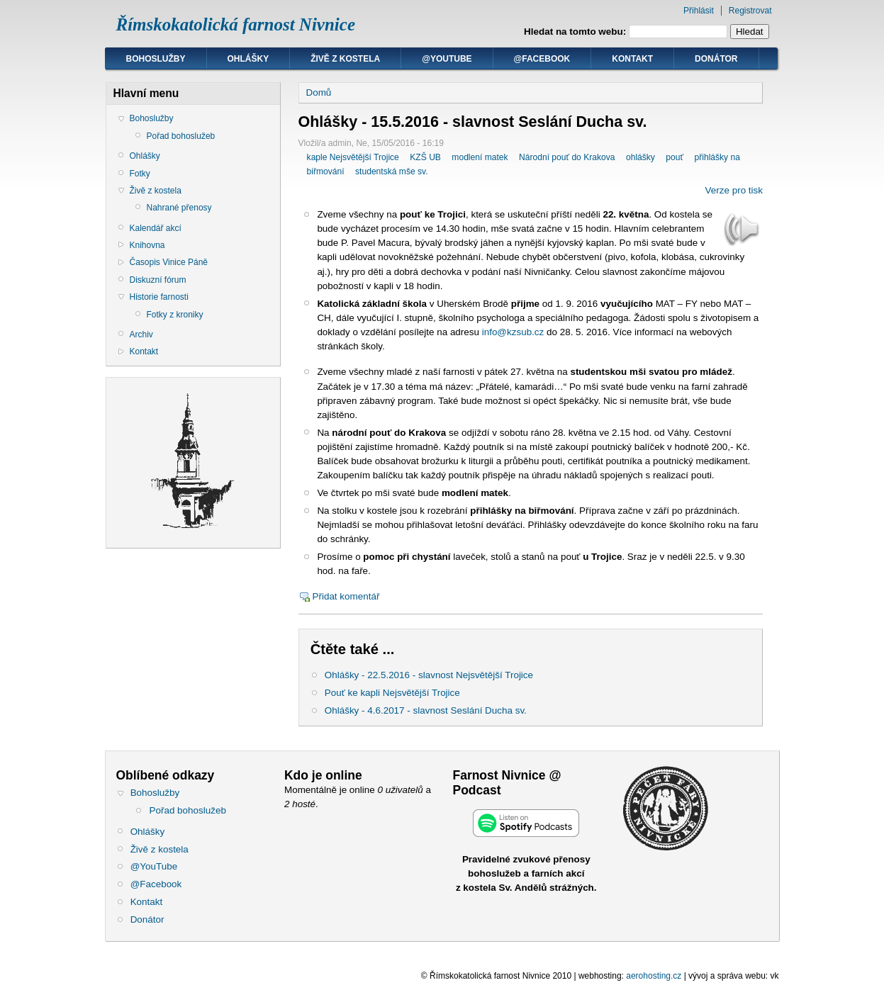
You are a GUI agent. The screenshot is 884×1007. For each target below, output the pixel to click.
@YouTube (446, 59)
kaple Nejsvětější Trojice (353, 157)
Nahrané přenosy (179, 208)
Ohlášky (248, 59)
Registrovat (750, 11)
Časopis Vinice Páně (169, 262)
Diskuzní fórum (158, 280)
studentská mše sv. (391, 171)
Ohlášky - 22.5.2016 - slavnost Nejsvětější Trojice (429, 675)
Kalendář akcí (155, 228)
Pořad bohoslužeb (181, 136)
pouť (674, 157)
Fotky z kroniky (175, 315)
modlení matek (480, 157)
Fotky (140, 174)
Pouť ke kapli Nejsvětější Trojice (392, 692)
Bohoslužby (156, 59)
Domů (319, 92)
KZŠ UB (425, 157)
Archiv (141, 334)
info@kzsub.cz (513, 332)
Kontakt (632, 59)
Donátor (716, 59)
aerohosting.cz (653, 976)
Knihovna (147, 245)
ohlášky (640, 157)
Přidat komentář (346, 596)
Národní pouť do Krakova (567, 157)
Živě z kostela (345, 59)
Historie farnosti (159, 297)
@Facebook (542, 59)
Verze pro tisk (734, 190)
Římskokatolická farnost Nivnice (236, 24)
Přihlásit (698, 11)
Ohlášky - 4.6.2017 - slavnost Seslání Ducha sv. (426, 710)
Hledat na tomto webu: (576, 31)
